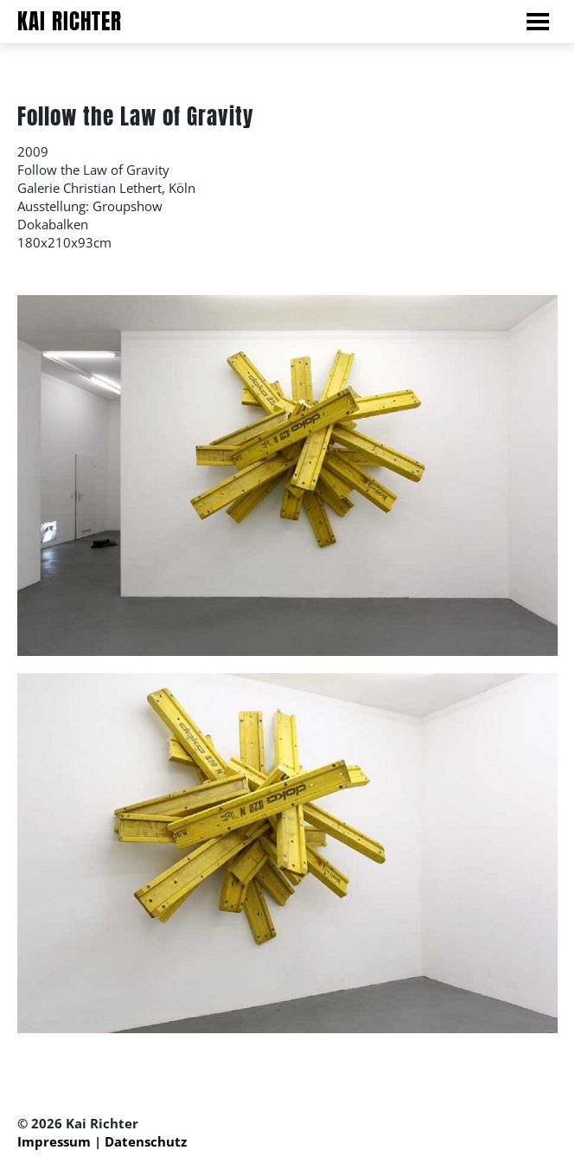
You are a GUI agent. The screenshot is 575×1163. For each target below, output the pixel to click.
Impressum (54, 1141)
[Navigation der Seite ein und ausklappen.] (546, 22)
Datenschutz (146, 1141)
